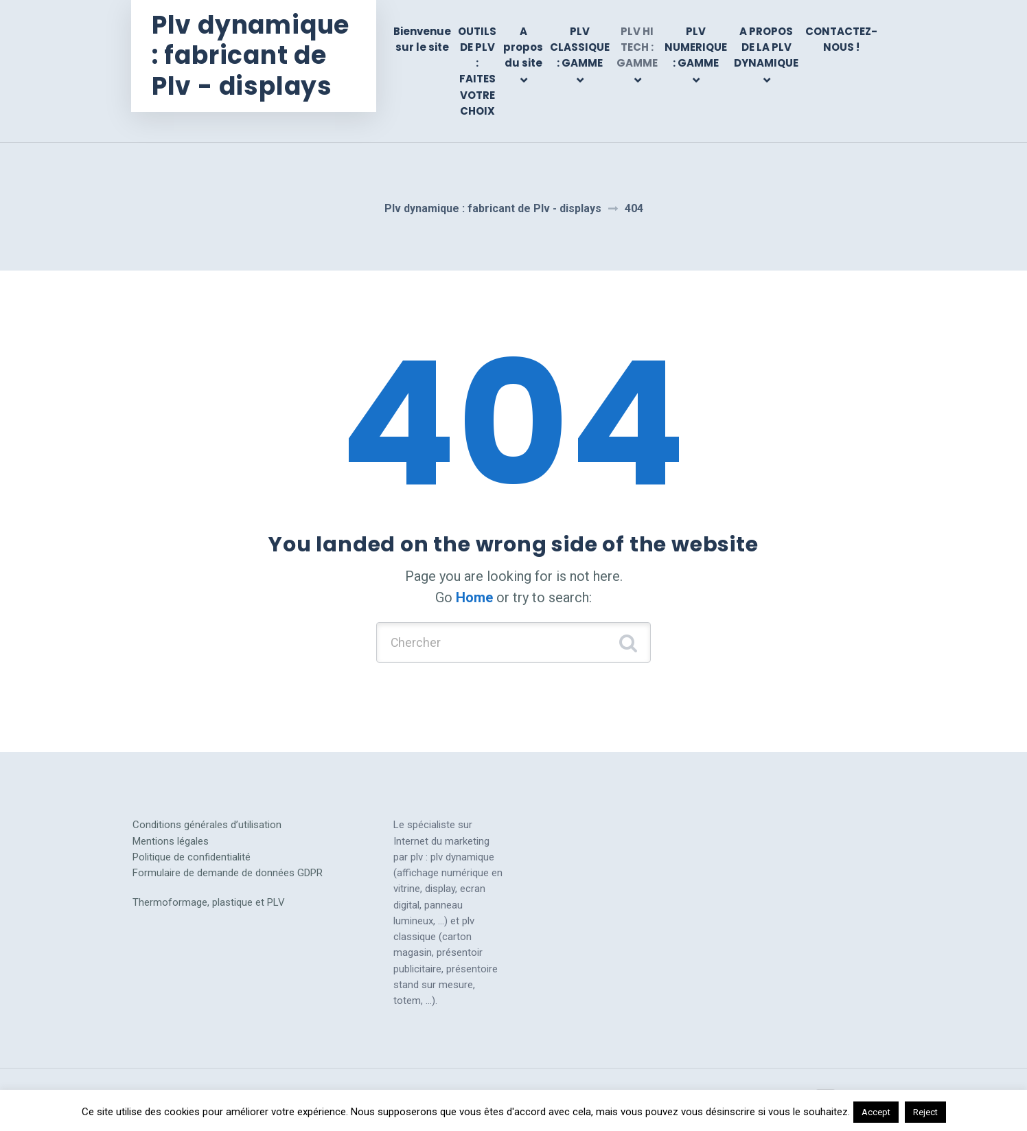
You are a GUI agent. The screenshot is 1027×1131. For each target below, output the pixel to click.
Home (474, 597)
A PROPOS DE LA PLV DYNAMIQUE (766, 47)
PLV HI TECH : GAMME (637, 47)
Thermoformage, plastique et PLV (208, 903)
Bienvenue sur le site (422, 39)
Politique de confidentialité (191, 858)
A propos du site (523, 47)
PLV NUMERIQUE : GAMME (696, 47)
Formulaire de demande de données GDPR (227, 873)
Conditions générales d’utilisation (206, 825)
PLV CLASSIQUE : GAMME (580, 47)
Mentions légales (170, 841)
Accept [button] (876, 1112)
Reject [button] (925, 1112)
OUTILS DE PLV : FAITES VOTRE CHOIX (477, 71)
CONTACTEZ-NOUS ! (841, 39)
